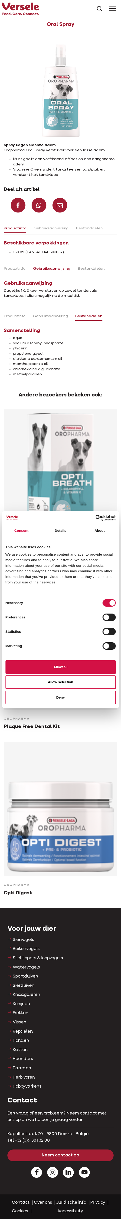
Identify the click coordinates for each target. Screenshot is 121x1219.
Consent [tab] (21, 530)
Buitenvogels (26, 949)
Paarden (22, 1068)
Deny (60, 697)
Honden (21, 1041)
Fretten (20, 1013)
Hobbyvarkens (27, 1086)
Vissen (19, 1022)
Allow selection (60, 682)
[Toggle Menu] (112, 9)
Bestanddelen (89, 228)
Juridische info (71, 1202)
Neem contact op (60, 1155)
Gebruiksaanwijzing (51, 228)
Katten (20, 1050)
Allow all (60, 667)
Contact (21, 1202)
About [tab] (100, 530)
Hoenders (23, 1059)
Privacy (97, 1202)
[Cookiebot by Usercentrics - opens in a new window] (95, 518)
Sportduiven (25, 976)
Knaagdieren (26, 995)
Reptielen (23, 1031)
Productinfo (15, 228)
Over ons (43, 1202)
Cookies (20, 1211)
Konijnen (21, 1004)
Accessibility (70, 1211)
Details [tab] (60, 530)
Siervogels (23, 940)
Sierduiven (23, 986)
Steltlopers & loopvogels (38, 958)
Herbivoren (24, 1077)
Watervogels (26, 967)
